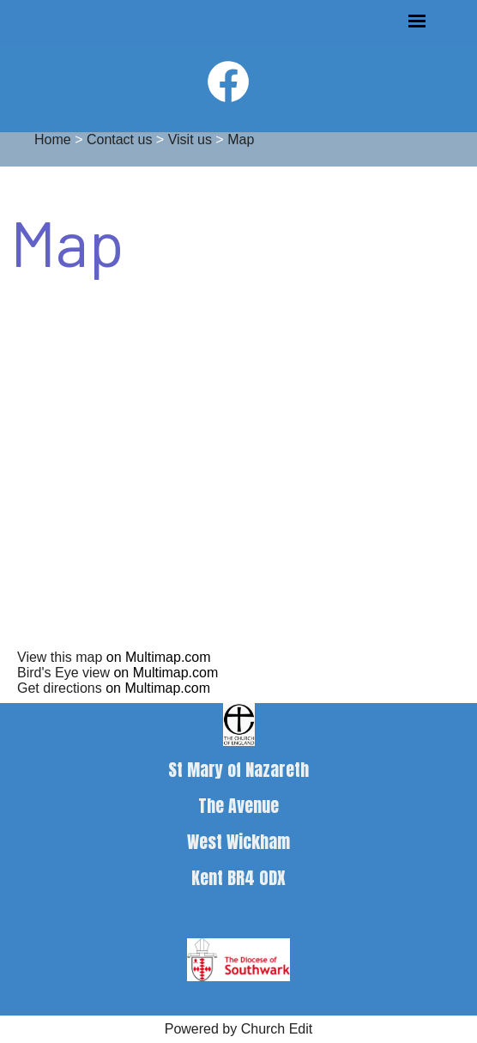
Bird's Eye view (63, 672)
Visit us (190, 139)
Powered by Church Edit (239, 1029)
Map (240, 139)
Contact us (119, 139)
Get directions (59, 688)
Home (52, 139)
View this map (59, 657)
